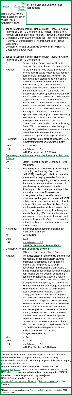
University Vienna (10, 23)
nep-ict (5, 6)
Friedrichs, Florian (43, 35)
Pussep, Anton (51, 32)
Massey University (48, 381)
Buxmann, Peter (62, 35)
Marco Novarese (15, 372)
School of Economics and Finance (18, 381)
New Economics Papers (20, 6)
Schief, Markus (46, 63)
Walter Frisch (8, 20)
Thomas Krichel (36, 390)
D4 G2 (26, 337)
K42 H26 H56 (29, 235)
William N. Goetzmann (34, 252)
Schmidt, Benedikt (24, 35)
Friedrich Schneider (46, 41)
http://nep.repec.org (11, 369)
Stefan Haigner (26, 41)
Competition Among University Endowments (28, 47)
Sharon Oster (26, 50)
